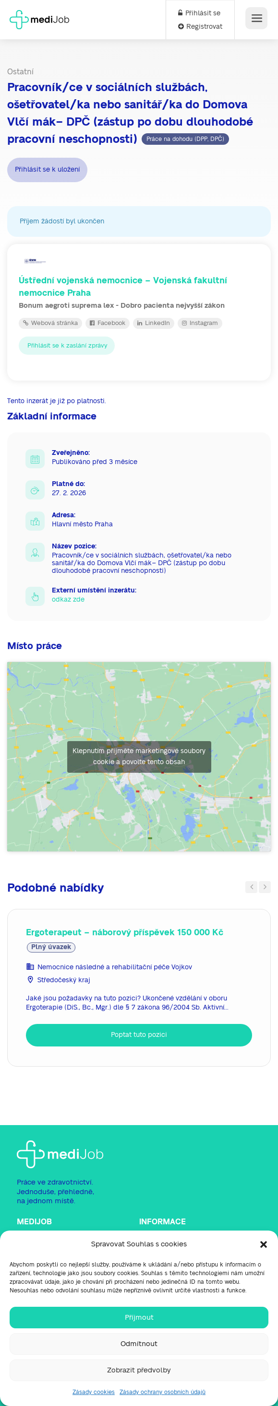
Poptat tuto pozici (139, 1035)
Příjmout (139, 1317)
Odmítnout (139, 1344)
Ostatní (20, 72)
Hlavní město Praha (82, 524)
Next (265, 887)
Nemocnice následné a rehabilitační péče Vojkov (114, 967)
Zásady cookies (94, 1392)
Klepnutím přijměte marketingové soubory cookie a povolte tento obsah (139, 757)
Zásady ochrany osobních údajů (162, 1392)
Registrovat (200, 26)
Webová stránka (50, 323)
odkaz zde (68, 599)
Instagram (200, 323)
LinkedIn (153, 323)
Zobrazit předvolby (139, 1370)
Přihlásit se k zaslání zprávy (67, 345)
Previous (251, 887)
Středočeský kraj (63, 980)
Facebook (107, 323)
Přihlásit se (199, 13)
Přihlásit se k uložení (47, 169)
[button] (263, 1244)
